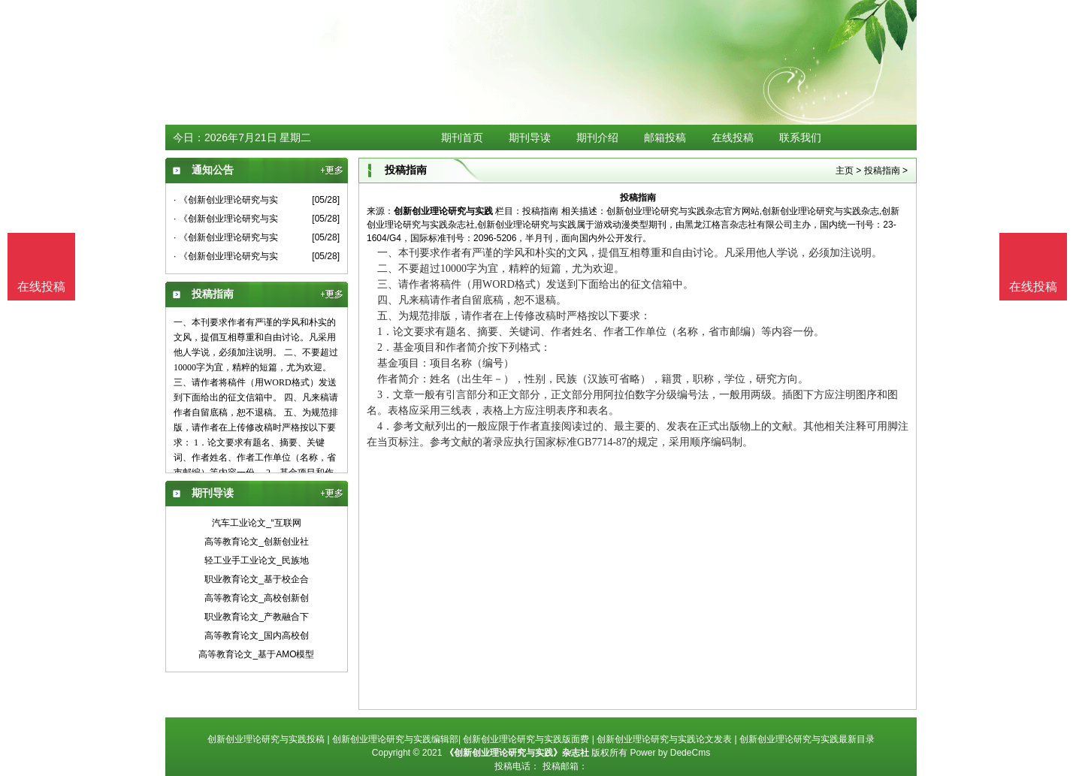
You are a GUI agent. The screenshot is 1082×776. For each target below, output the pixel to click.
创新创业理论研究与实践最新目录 (807, 739)
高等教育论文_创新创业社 (256, 541)
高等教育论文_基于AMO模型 (256, 654)
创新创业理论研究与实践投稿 (266, 739)
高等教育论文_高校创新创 (256, 598)
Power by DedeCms (670, 752)
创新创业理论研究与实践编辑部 (395, 739)
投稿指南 (882, 170)
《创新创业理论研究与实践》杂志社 (517, 752)
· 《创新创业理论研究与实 (226, 200)
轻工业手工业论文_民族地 (256, 560)
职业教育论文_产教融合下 (256, 616)
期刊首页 (462, 137)
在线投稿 (733, 137)
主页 (845, 170)
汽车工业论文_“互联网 (256, 523)
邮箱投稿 (665, 137)
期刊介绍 (597, 137)
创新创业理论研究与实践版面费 (526, 739)
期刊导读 (530, 137)
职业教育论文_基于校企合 (256, 579)
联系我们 (800, 137)
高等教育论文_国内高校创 (256, 635)
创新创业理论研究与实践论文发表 (664, 739)
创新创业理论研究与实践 (443, 211)
